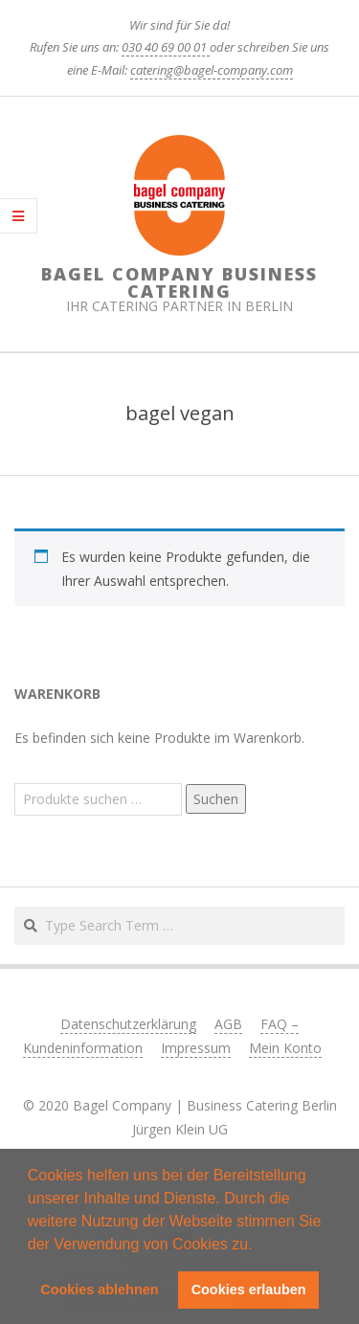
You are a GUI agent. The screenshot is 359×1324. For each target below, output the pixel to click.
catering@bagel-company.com (211, 70)
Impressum (196, 1048)
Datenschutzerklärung (128, 1024)
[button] (259, 1245)
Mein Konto (285, 1048)
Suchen (215, 799)
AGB (228, 1024)
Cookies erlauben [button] (248, 1289)
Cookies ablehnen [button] (99, 1289)
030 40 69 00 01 (166, 47)
